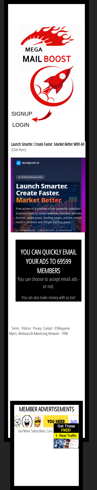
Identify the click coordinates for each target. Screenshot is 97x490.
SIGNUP (21, 113)
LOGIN (20, 124)
